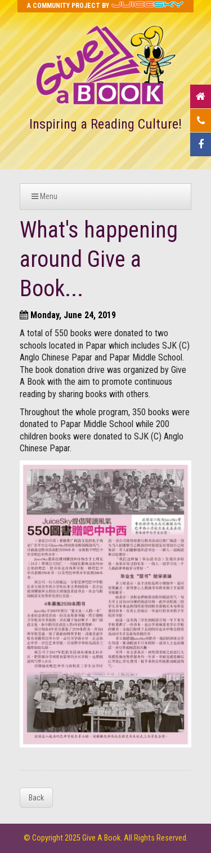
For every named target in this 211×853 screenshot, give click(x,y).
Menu (44, 196)
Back (36, 797)
